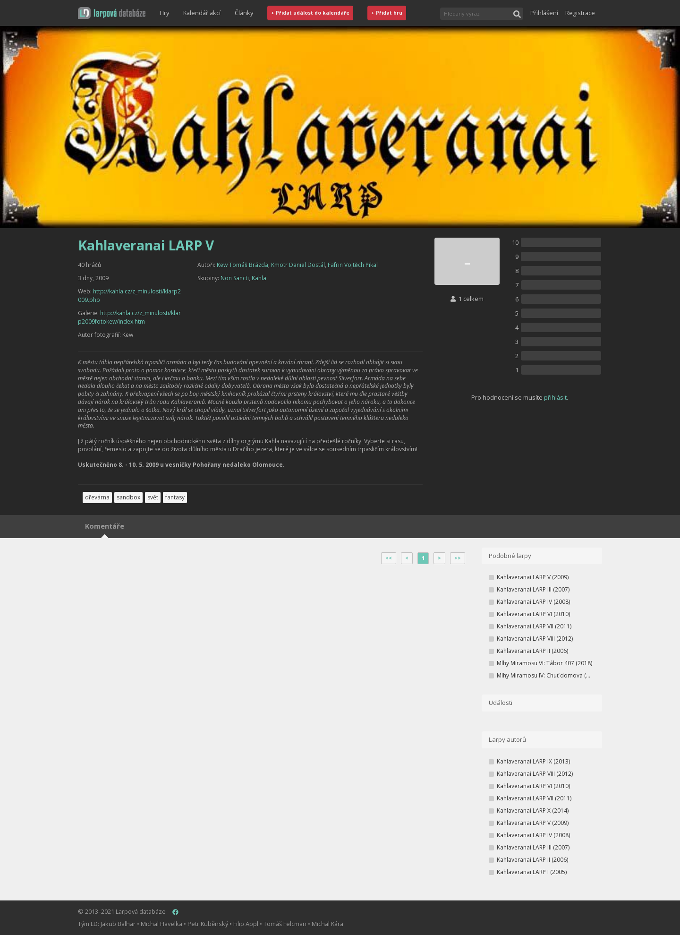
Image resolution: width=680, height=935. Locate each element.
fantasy (175, 497)
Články (244, 13)
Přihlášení (544, 13)
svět (152, 497)
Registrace (580, 13)
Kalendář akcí (202, 13)
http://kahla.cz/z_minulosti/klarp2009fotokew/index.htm (129, 317)
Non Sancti (235, 278)
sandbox (128, 497)
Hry (164, 13)
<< (388, 558)
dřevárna (97, 497)
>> (457, 558)
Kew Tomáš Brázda (242, 265)
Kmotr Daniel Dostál (298, 265)
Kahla (259, 278)
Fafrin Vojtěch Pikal (353, 265)
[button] (111, 13)
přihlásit (555, 397)
